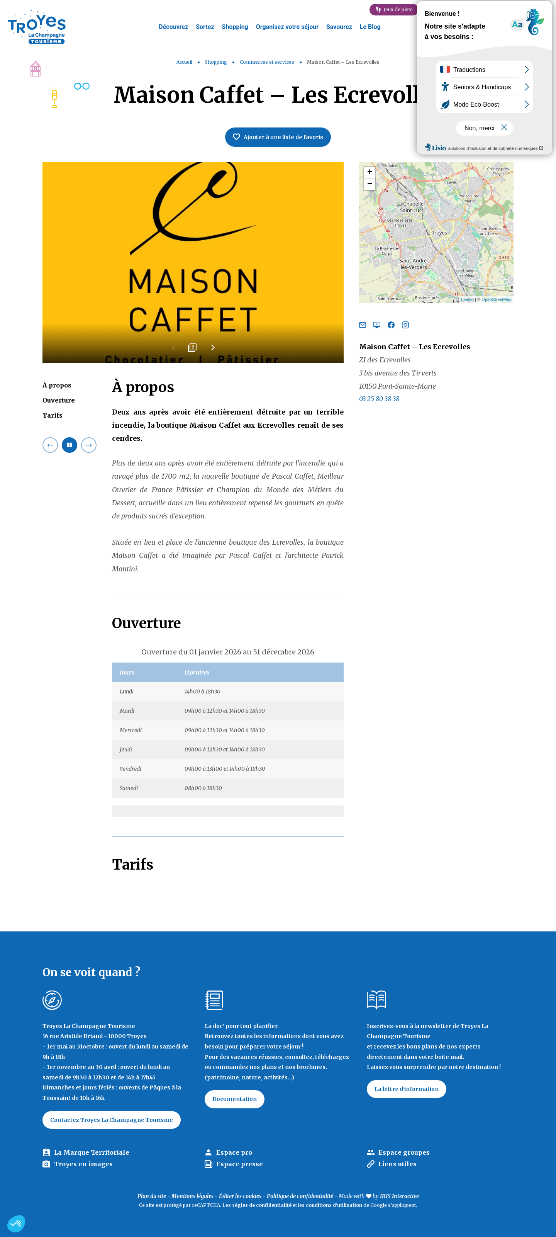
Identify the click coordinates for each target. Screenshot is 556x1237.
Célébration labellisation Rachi (511, 9)
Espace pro (234, 1152)
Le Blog (370, 27)
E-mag (445, 9)
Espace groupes (404, 1152)
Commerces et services (267, 62)
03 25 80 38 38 (379, 399)
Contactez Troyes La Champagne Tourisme (111, 1119)
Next (212, 350)
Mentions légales (192, 1196)
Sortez (205, 27)
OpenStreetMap (496, 299)
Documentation (234, 1099)
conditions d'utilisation (334, 1205)
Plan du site (151, 1196)
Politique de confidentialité (300, 1196)
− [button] (369, 184)
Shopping (235, 27)
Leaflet (467, 299)
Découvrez (173, 27)
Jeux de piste (398, 9)
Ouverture (58, 400)
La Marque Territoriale (91, 1152)
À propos (56, 385)
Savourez (339, 27)
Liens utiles (397, 1164)
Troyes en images (83, 1164)
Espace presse (239, 1164)
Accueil (184, 62)
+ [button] (369, 172)
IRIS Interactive (399, 1196)
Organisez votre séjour (287, 27)
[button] (16, 1224)
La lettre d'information (407, 1089)
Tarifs (52, 415)
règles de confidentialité (262, 1205)
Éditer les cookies (240, 1196)
